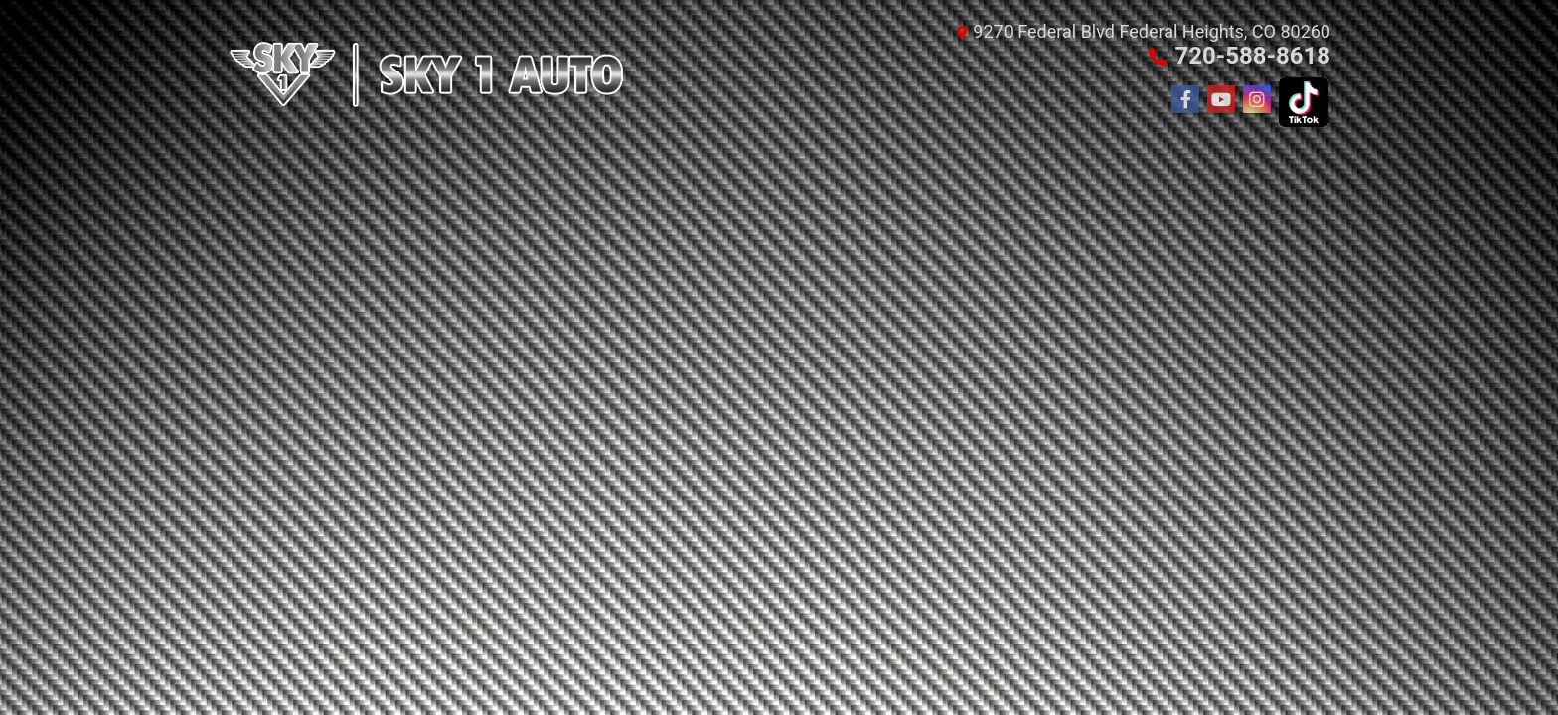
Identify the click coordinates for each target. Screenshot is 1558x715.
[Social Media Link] (1257, 100)
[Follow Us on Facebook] (1185, 100)
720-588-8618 (1252, 56)
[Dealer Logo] (426, 74)
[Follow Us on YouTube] (1221, 100)
